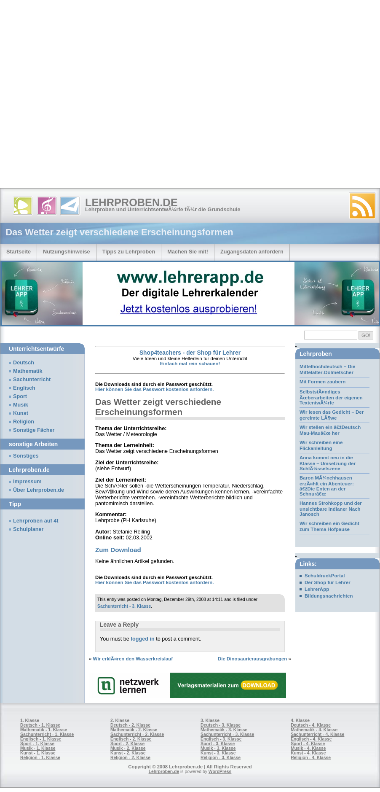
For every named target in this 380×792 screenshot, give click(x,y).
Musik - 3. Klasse (218, 748)
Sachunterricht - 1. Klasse (47, 734)
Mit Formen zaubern (322, 381)
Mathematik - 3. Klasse (224, 729)
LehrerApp (317, 589)
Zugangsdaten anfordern (252, 251)
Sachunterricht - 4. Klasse (317, 734)
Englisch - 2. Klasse (130, 739)
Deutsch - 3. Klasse (221, 725)
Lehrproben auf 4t (36, 521)
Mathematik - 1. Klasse (43, 729)
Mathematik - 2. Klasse (133, 729)
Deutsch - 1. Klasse (40, 725)
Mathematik (28, 371)
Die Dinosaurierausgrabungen (252, 658)
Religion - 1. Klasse (40, 757)
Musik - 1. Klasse (38, 748)
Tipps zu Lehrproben (128, 251)
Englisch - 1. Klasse (40, 739)
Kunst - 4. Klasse (308, 753)
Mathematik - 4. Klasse (314, 729)
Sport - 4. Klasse (308, 743)
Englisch (24, 388)
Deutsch (23, 363)
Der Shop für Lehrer (328, 582)
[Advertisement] (92, 96)
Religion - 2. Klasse (130, 757)
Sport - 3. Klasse (218, 743)
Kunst (20, 413)
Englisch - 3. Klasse (221, 739)
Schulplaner (28, 529)
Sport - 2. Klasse (127, 743)
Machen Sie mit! (187, 251)
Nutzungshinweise (66, 251)
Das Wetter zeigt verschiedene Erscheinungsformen (158, 407)
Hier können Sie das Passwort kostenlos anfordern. (154, 389)
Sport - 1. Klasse (37, 743)
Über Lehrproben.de (38, 490)
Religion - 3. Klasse (221, 757)
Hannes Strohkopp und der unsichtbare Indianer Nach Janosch (331, 509)
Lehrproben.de (131, 202)
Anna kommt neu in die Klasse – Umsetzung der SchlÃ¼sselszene (328, 463)
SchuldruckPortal (325, 575)
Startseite (18, 251)
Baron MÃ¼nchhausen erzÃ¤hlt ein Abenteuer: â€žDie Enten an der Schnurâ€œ (327, 485)
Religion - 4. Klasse (311, 757)
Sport (20, 396)
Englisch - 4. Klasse (311, 739)
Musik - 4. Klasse (308, 748)
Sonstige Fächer (33, 430)
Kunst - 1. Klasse (37, 753)
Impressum (27, 482)
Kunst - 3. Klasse (218, 753)
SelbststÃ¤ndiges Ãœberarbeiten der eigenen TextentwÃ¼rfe (331, 397)
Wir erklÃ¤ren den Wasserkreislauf (133, 658)
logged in (142, 639)
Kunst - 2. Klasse (127, 753)
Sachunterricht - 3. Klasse (124, 606)
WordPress (220, 771)
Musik (20, 405)
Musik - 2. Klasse (128, 748)
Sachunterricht (32, 380)
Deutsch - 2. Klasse (130, 725)
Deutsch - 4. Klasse (311, 725)
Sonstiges (25, 456)
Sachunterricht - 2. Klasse (137, 734)
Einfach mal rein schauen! (190, 363)
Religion (23, 422)
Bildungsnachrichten (329, 595)
